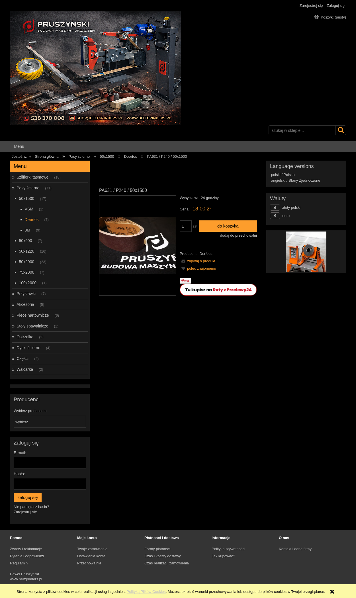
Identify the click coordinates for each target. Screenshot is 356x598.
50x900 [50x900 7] (25, 240)
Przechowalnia (89, 563)
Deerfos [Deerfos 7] (32, 219)
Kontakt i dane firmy (295, 549)
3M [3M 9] (27, 230)
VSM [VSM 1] (29, 209)
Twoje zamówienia (92, 549)
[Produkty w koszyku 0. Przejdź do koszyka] (330, 17)
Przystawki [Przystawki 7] (26, 293)
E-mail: (20, 452)
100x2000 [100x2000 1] (28, 282)
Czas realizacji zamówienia (166, 563)
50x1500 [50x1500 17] (26, 198)
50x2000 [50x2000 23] (26, 261)
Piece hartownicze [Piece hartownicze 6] (33, 315)
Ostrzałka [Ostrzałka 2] (25, 337)
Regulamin (19, 563)
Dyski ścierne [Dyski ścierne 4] (28, 347)
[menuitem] (19, 146)
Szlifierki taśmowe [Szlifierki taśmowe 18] (32, 177)
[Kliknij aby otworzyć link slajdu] (301, 251)
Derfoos (205, 253)
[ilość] (186, 226)
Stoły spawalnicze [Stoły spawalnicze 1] (32, 326)
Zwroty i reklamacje (26, 549)
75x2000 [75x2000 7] (26, 272)
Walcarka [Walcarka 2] (25, 369)
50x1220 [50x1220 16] (26, 251)
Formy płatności (157, 549)
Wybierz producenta (30, 411)
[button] (197, 261)
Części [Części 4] (22, 358)
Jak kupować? (223, 556)
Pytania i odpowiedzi (27, 556)
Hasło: (19, 474)
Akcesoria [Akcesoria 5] (25, 304)
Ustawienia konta (91, 556)
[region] (306, 251)
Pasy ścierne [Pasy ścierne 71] (28, 188)
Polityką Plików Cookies (146, 591)
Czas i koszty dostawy (162, 556)
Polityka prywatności (228, 549)
